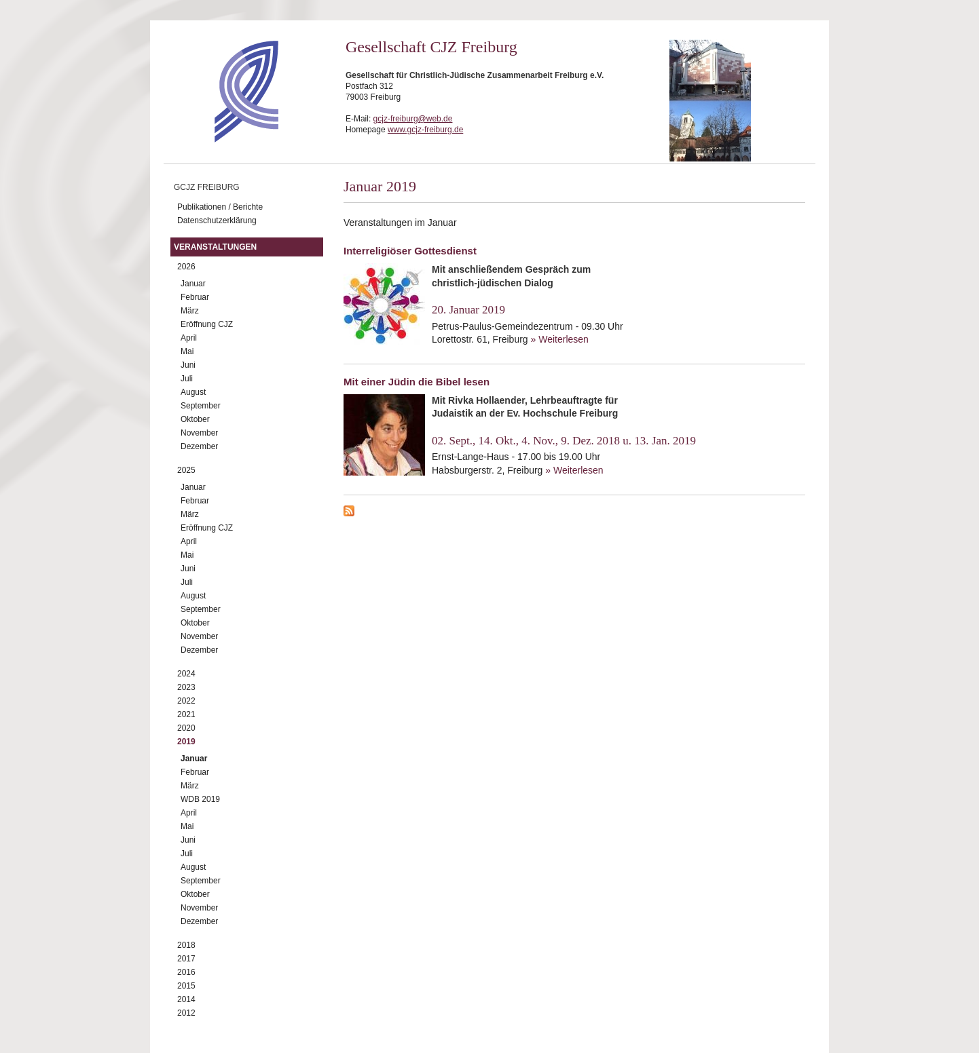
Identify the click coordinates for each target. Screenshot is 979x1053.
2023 (186, 687)
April (189, 338)
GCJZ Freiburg (207, 187)
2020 (186, 728)
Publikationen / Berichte (220, 207)
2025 (186, 470)
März (190, 310)
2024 (186, 673)
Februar (195, 297)
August (193, 392)
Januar (193, 283)
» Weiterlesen (560, 339)
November (199, 433)
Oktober (195, 419)
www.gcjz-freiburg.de (425, 129)
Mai (187, 351)
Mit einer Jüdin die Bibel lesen (417, 381)
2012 (186, 1013)
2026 (186, 266)
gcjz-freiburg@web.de (413, 118)
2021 (186, 714)
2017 (186, 958)
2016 (186, 972)
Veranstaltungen (215, 247)
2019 (186, 741)
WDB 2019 (200, 799)
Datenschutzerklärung (217, 220)
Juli (187, 378)
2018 (186, 945)
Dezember (199, 446)
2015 (186, 986)
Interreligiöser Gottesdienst (410, 250)
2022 (186, 701)
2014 (186, 999)
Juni (188, 365)
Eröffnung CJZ (207, 324)
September (201, 405)
